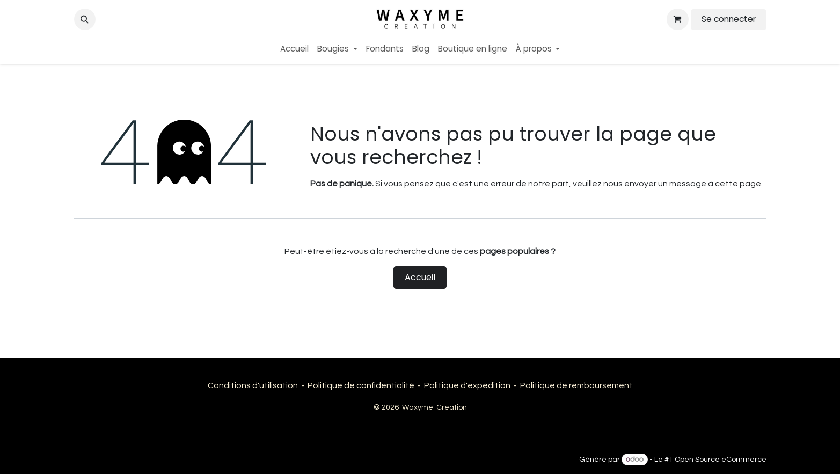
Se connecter (729, 19)
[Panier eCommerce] (677, 19)
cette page (738, 183)
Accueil (420, 277)
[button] (85, 19)
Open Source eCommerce (720, 459)
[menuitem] (294, 49)
